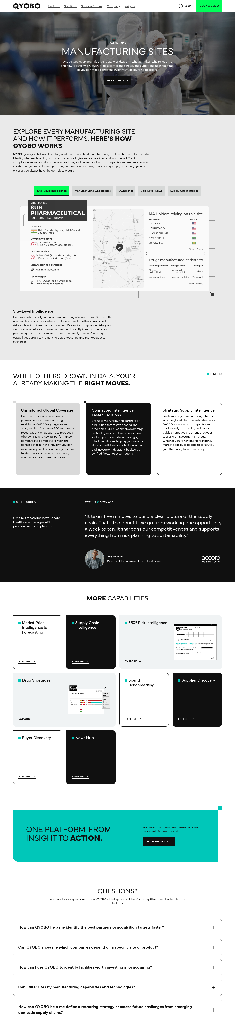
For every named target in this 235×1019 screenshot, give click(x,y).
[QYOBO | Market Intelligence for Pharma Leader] (26, 6)
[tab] (51, 191)
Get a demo (115, 81)
